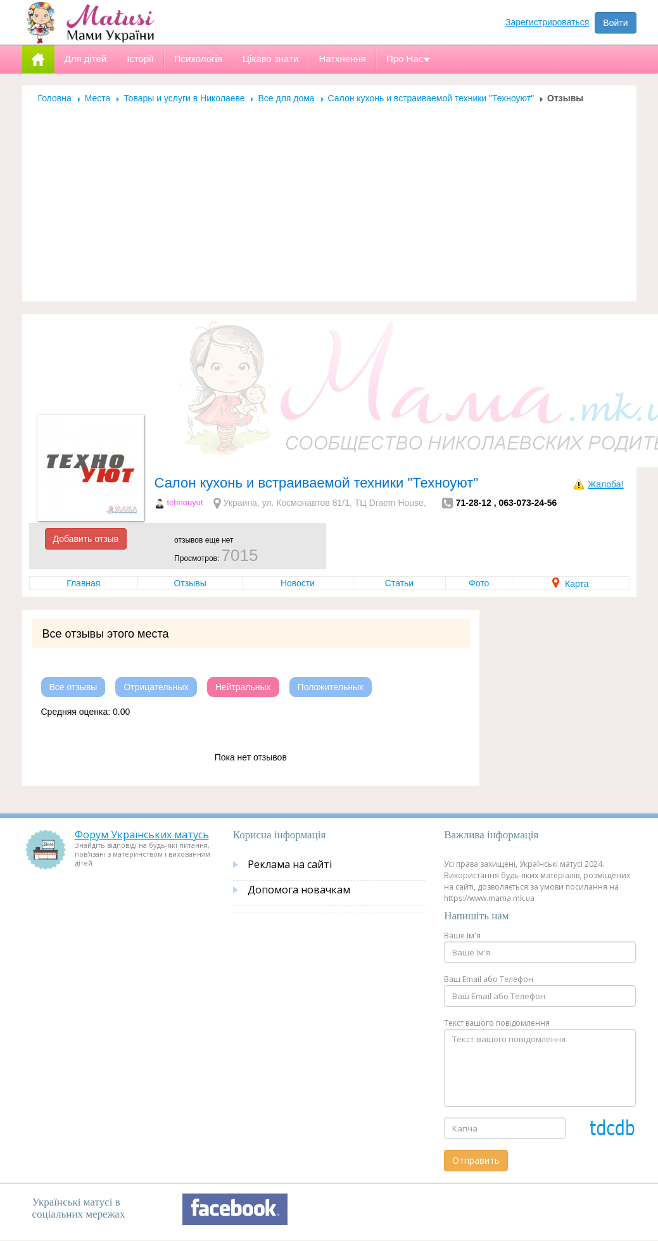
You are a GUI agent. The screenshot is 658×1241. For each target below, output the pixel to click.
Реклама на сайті (290, 864)
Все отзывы (73, 687)
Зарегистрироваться (547, 22)
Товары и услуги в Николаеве (183, 98)
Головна (55, 98)
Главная (83, 583)
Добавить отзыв (86, 539)
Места (98, 98)
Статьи (399, 583)
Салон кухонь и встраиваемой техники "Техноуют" (431, 98)
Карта (570, 584)
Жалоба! (605, 484)
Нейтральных (243, 687)
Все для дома (286, 98)
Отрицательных (155, 687)
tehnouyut (185, 502)
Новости (298, 583)
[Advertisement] (329, 198)
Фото (479, 583)
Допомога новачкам (299, 889)
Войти (615, 23)
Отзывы (190, 583)
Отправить (476, 1160)
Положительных (331, 687)
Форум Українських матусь (142, 834)
